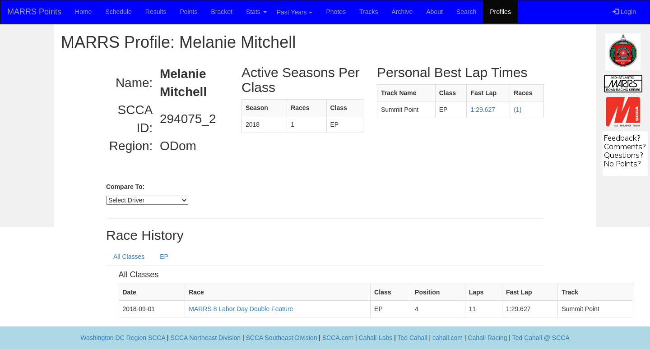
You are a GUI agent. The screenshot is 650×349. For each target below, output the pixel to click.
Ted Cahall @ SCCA (541, 337)
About (434, 11)
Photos (336, 11)
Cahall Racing (487, 337)
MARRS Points (34, 11)
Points (188, 11)
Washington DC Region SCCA (122, 337)
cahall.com (447, 337)
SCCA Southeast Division (281, 337)
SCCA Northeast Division (205, 337)
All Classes (128, 256)
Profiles (500, 11)
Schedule (118, 11)
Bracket (221, 11)
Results (156, 11)
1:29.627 (482, 109)
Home (83, 11)
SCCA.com (337, 337)
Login (624, 11)
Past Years (294, 12)
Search (466, 11)
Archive (402, 11)
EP (164, 256)
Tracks (368, 11)
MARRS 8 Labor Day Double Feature (241, 308)
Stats (256, 11)
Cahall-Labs (376, 337)
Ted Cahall (412, 337)
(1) (517, 109)
